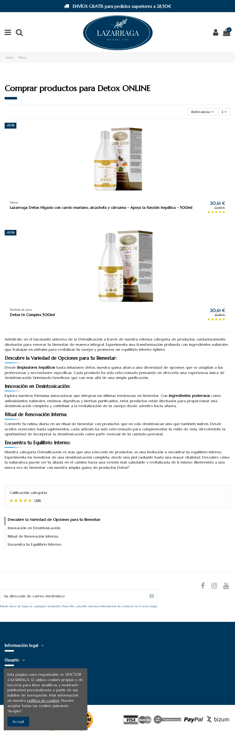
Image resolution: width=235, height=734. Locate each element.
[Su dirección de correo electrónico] (73, 596)
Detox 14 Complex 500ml (32, 314)
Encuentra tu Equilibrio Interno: (35, 544)
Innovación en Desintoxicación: (34, 527)
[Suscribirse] (151, 596)
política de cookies (43, 700)
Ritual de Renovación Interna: (33, 536)
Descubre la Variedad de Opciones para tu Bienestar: (54, 519)
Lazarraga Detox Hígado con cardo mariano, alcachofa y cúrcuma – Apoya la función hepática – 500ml (101, 207)
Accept (18, 721)
